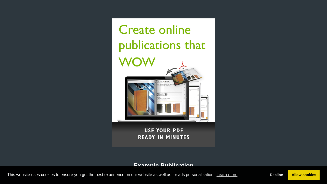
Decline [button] (276, 175)
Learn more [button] (227, 174)
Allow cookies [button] (304, 175)
